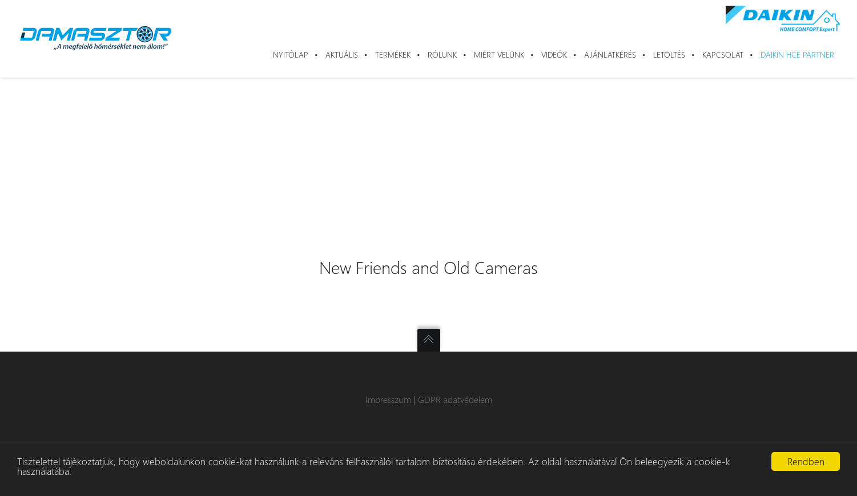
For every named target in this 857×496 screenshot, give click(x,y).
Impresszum (388, 399)
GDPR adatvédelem (455, 399)
